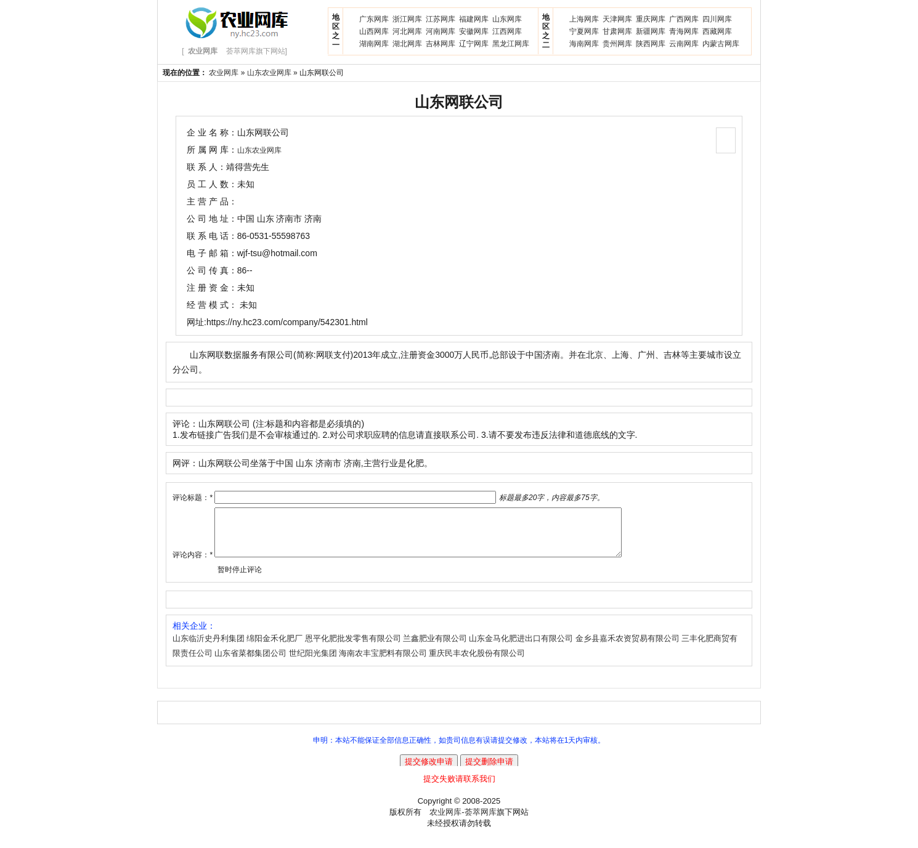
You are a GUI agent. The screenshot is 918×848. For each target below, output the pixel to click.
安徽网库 (474, 31)
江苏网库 (440, 19)
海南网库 (584, 43)
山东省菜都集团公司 (250, 662)
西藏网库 (717, 31)
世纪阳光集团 (313, 662)
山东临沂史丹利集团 (209, 647)
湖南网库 (374, 43)
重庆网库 (650, 19)
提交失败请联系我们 (459, 788)
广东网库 (374, 19)
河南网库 (440, 31)
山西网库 (374, 31)
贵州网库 (617, 43)
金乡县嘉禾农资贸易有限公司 (627, 647)
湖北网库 (407, 43)
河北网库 (407, 31)
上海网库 (584, 19)
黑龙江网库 (510, 43)
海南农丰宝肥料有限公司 (383, 662)
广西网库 (684, 19)
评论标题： (193, 497)
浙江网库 (407, 19)
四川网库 (717, 19)
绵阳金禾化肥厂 (274, 647)
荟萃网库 (481, 821)
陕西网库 (650, 43)
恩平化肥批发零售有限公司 (353, 647)
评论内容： (193, 564)
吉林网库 (440, 43)
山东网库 (507, 19)
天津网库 (617, 19)
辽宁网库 (474, 43)
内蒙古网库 (720, 43)
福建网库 (474, 19)
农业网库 (223, 72)
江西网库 (507, 31)
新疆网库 (650, 31)
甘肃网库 (617, 31)
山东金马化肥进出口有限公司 (521, 647)
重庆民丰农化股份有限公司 (477, 662)
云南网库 (684, 43)
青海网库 (684, 31)
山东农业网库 (269, 72)
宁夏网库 (584, 31)
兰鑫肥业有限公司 (435, 647)
